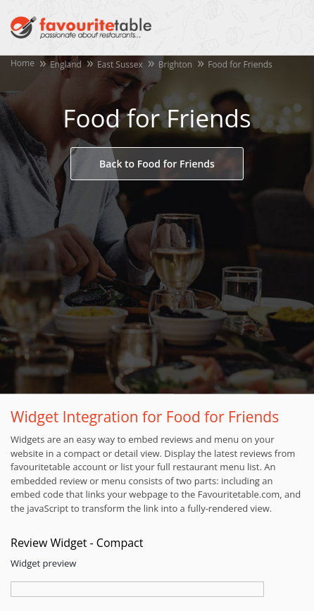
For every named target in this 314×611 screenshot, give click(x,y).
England (66, 64)
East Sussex (120, 64)
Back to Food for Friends (157, 163)
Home (22, 63)
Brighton (175, 64)
